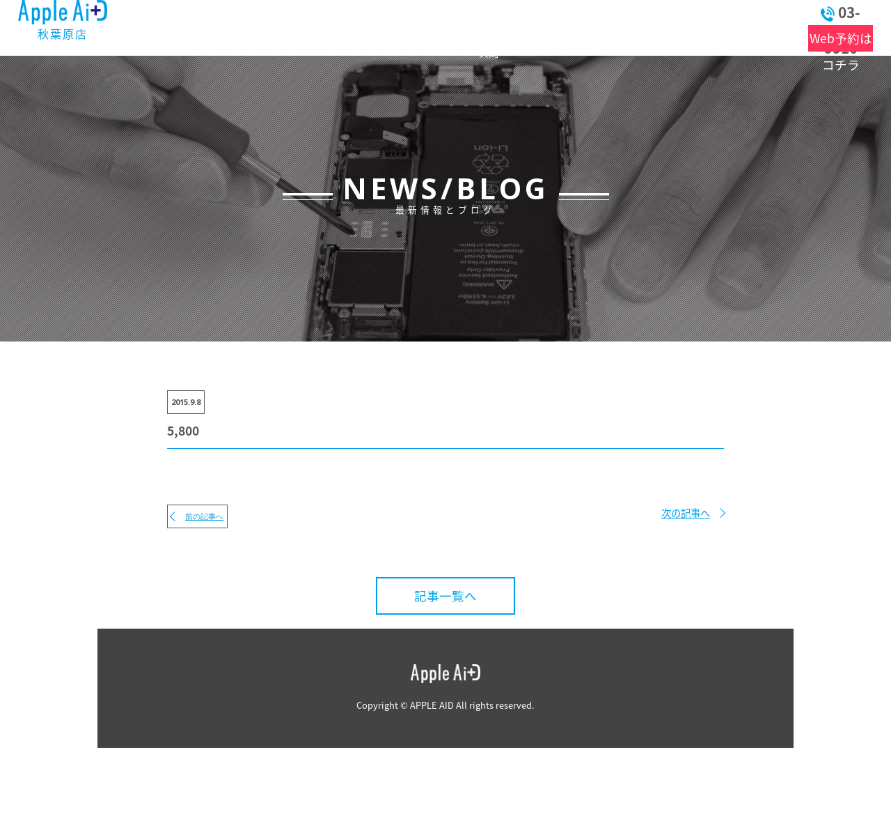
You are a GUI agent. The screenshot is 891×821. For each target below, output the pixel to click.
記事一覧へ (445, 596)
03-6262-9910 (817, 12)
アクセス (598, 26)
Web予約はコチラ (817, 38)
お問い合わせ (690, 26)
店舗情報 (523, 26)
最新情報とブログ (286, 26)
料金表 (383, 26)
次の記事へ (685, 513)
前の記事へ (204, 516)
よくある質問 (455, 26)
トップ (196, 26)
